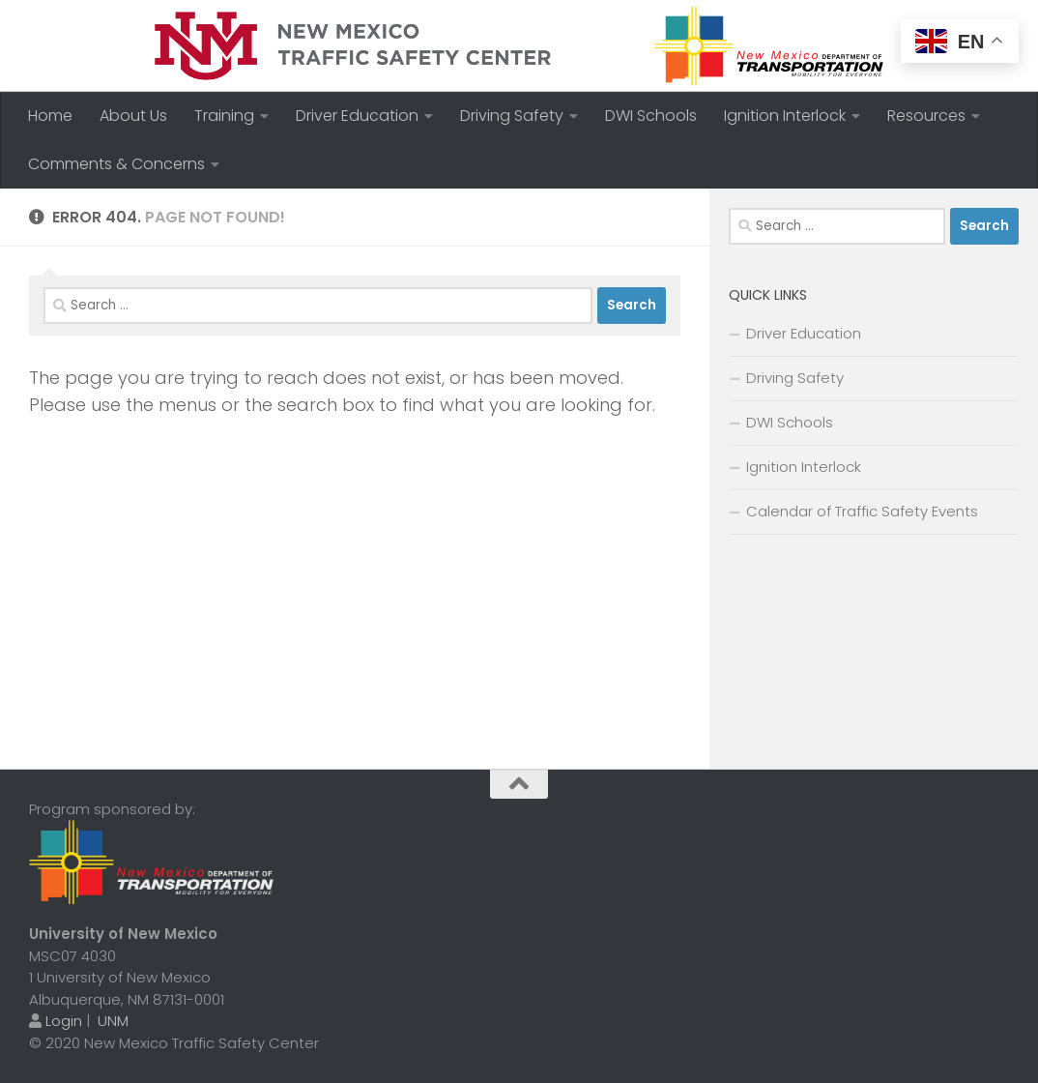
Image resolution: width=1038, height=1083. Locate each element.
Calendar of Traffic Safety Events (862, 511)
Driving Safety (511, 115)
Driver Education (357, 115)
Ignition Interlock (785, 115)
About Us (133, 115)
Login (63, 1020)
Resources (926, 115)
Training (224, 115)
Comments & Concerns (116, 164)
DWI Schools (651, 115)
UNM (113, 1020)
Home (50, 115)
